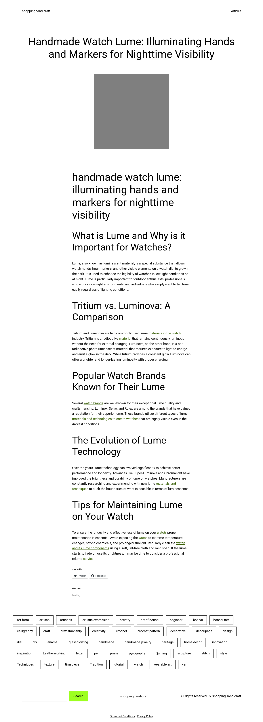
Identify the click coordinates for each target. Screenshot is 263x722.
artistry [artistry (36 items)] (125, 620)
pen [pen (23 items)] (97, 653)
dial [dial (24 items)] (19, 642)
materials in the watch (164, 333)
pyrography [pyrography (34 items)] (137, 653)
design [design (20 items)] (227, 631)
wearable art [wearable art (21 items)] (162, 664)
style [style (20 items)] (223, 653)
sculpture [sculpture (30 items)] (184, 653)
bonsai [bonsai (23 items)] (198, 620)
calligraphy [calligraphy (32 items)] (25, 631)
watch (161, 532)
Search (78, 696)
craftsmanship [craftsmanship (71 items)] (71, 631)
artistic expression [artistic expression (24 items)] (96, 620)
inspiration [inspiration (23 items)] (24, 653)
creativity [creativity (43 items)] (98, 631)
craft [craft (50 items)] (46, 631)
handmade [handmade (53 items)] (106, 642)
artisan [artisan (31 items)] (44, 620)
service (88, 559)
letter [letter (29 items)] (80, 653)
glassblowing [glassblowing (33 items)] (78, 642)
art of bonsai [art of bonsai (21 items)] (150, 620)
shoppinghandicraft (36, 11)
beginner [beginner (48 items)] (176, 620)
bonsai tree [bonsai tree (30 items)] (221, 620)
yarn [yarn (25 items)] (185, 664)
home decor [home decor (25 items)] (192, 642)
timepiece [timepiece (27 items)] (72, 664)
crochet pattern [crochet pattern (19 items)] (149, 631)
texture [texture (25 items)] (49, 664)
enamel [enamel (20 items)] (52, 642)
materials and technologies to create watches (105, 419)
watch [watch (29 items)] (138, 664)
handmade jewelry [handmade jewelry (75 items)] (138, 642)
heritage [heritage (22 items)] (168, 642)
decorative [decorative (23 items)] (178, 631)
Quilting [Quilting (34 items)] (161, 653)
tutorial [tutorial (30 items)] (118, 664)
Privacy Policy (145, 716)
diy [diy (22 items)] (35, 642)
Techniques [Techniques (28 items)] (25, 664)
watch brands (93, 403)
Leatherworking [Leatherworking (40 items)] (54, 653)
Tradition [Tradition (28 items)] (96, 664)
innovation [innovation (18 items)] (219, 642)
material (125, 338)
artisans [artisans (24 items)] (66, 620)
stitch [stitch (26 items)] (205, 653)
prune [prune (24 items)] (114, 653)
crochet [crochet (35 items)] (121, 631)
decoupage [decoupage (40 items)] (204, 631)
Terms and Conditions (122, 716)
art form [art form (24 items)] (23, 620)
